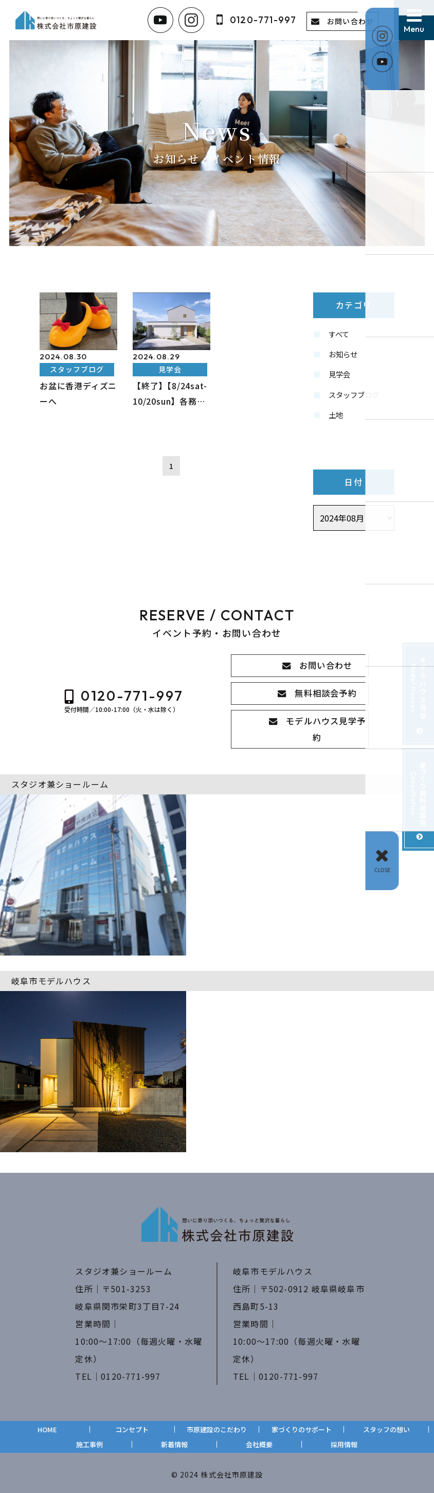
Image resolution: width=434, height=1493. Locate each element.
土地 (337, 421)
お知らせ (345, 356)
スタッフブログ (357, 399)
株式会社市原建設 (231, 1470)
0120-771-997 (130, 1372)
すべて (340, 334)
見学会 (341, 378)
